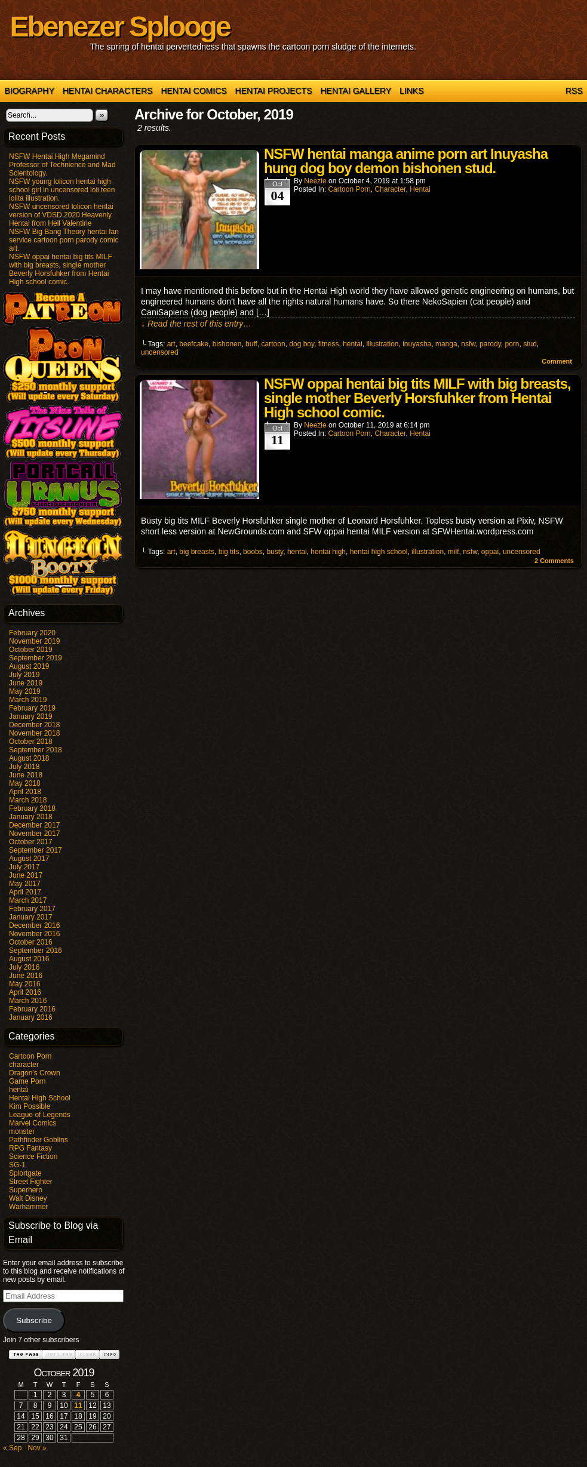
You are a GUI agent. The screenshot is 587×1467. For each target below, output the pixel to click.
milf (453, 552)
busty (274, 552)
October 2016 (31, 942)
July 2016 (24, 967)
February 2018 (32, 808)
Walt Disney (28, 1198)
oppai (490, 552)
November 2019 (34, 641)
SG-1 (17, 1165)
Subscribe (34, 1320)
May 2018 (25, 783)
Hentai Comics (193, 91)
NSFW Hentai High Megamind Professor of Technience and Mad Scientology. (62, 164)
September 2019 (35, 658)
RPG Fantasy (30, 1148)
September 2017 (35, 850)
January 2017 (31, 917)
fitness (328, 344)
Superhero (25, 1190)
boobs (253, 552)
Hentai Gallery (355, 91)
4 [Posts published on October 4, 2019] (78, 1395)
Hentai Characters (108, 91)
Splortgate (25, 1173)
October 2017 (31, 842)
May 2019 (25, 691)
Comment (557, 361)
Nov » (36, 1448)
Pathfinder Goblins (38, 1140)
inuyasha (416, 344)
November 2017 (34, 833)
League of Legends (39, 1115)
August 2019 (29, 666)
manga (446, 344)
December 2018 (34, 725)
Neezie (315, 181)
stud (530, 344)
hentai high (328, 552)
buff (251, 344)
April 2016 (25, 992)
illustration (383, 344)
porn (512, 344)
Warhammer (28, 1206)
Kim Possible (29, 1106)
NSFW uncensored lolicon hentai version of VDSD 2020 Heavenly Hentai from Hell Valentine (61, 214)
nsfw (468, 344)
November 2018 (34, 733)
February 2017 (32, 909)
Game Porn (27, 1081)
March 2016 (28, 1001)
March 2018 (28, 800)
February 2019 (32, 708)
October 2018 (31, 741)
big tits (229, 552)
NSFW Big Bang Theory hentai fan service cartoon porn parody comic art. (64, 240)
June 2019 (25, 683)
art (171, 344)
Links (411, 91)
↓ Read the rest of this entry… (196, 323)
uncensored (160, 352)
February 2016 (32, 1009)
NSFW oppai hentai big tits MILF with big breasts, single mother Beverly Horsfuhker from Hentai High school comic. (60, 269)
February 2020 (32, 633)
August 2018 (29, 758)
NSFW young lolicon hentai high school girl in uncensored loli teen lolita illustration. (62, 189)
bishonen (227, 344)
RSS (574, 91)
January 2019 (31, 716)
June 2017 (25, 875)
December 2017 (34, 825)
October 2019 (31, 649)
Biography (29, 91)
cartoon (273, 344)
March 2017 (28, 900)
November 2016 (34, 934)
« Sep (12, 1448)
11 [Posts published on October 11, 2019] (78, 1405)
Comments (554, 560)
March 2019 (28, 700)
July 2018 (24, 766)
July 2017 (24, 867)
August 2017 (29, 858)
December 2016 (34, 925)
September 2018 (35, 750)
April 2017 (25, 892)
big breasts (196, 552)
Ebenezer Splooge (120, 26)
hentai (19, 1089)
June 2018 (25, 775)
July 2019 (24, 675)
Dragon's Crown (34, 1073)
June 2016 (25, 975)
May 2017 (25, 883)
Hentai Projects (273, 91)
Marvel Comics (32, 1123)
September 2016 (35, 950)
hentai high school (379, 552)
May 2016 (25, 984)
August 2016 (29, 959)
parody (490, 344)
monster (22, 1131)
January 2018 (31, 817)
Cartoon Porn (30, 1056)
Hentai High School (39, 1098)
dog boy (301, 344)
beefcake (193, 344)
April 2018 (25, 792)
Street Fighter (31, 1181)
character (24, 1064)
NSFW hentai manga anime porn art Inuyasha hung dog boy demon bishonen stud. (406, 161)
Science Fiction (33, 1156)
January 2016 (31, 1017)
